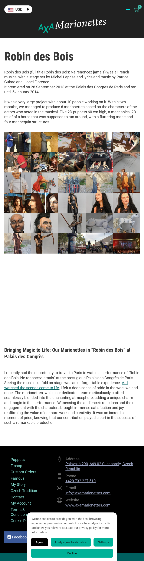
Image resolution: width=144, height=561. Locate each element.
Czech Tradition (24, 490)
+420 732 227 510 (80, 481)
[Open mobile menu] (128, 9)
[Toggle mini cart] (137, 9)
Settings (103, 542)
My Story (18, 484)
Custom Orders (23, 472)
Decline (72, 553)
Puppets (18, 459)
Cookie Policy (22, 520)
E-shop (16, 465)
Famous (17, 478)
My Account (21, 503)
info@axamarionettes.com (88, 493)
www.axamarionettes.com (88, 505)
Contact (17, 497)
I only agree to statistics (70, 542)
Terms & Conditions (20, 512)
